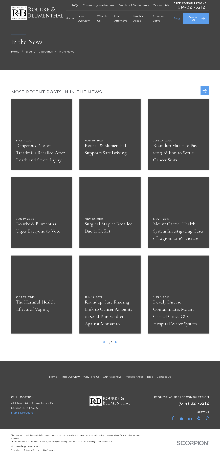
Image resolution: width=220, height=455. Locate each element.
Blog (150, 376)
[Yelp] (198, 418)
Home (53, 376)
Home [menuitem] (70, 18)
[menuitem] (15, 450)
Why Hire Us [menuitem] (103, 18)
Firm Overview (70, 376)
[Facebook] (173, 418)
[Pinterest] (207, 418)
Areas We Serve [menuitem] (159, 18)
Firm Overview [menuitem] (84, 18)
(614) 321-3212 (194, 403)
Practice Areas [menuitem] (138, 18)
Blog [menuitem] (177, 18)
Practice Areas (134, 376)
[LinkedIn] (190, 418)
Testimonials (161, 5)
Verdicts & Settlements (134, 5)
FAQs (75, 5)
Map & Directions (22, 412)
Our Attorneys (112, 376)
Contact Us (164, 376)
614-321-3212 (191, 7)
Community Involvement (99, 5)
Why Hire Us (91, 376)
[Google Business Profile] (181, 418)
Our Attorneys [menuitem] (120, 18)
